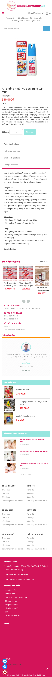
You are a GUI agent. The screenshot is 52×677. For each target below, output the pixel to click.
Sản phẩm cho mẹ (11, 604)
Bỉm (6, 612)
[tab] (26, 144)
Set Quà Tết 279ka (23, 390)
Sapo (43, 675)
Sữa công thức (10, 590)
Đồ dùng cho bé (10, 601)
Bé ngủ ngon (7, 510)
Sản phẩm (6, 497)
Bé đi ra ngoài (8, 534)
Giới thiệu (5, 493)
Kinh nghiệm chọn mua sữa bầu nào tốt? (34, 451)
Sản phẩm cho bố (11, 608)
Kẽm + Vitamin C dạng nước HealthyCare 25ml (42, 289)
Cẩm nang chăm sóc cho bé (12, 501)
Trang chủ (6, 490)
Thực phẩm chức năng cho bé (15, 597)
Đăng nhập (32, 13)
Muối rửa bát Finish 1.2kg (25, 416)
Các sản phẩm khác (12, 615)
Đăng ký (40, 13)
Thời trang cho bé (35, 534)
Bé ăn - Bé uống (9, 486)
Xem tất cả (44, 262)
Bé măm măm (9, 594)
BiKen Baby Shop (15, 664)
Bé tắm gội (31, 510)
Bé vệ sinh (31, 486)
